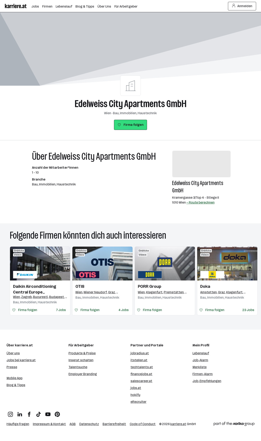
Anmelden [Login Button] (242, 6)
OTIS (79, 286)
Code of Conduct (143, 424)
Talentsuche (78, 367)
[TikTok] (38, 413)
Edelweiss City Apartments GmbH (131, 104)
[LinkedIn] (20, 413)
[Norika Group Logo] (234, 424)
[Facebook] (29, 413)
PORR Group (149, 286)
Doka (205, 286)
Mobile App (14, 378)
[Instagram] (10, 413)
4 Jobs (123, 310)
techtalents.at (141, 367)
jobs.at (135, 388)
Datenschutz (89, 424)
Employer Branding (83, 374)
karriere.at (178, 424)
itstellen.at (138, 360)
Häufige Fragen (18, 424)
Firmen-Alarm (202, 374)
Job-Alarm (200, 360)
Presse (12, 367)
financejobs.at (141, 374)
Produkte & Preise (82, 353)
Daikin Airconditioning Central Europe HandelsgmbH (34, 289)
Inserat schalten (81, 360)
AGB (73, 424)
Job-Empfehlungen (206, 381)
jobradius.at (139, 353)
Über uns (13, 353)
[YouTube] (48, 413)
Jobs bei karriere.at (21, 360)
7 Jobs (61, 310)
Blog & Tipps (16, 385)
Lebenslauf (200, 353)
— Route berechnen (200, 202)
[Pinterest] (57, 413)
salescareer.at (141, 381)
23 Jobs (248, 310)
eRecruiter (138, 402)
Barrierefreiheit (114, 424)
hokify (135, 395)
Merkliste (199, 367)
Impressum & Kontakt (49, 424)
